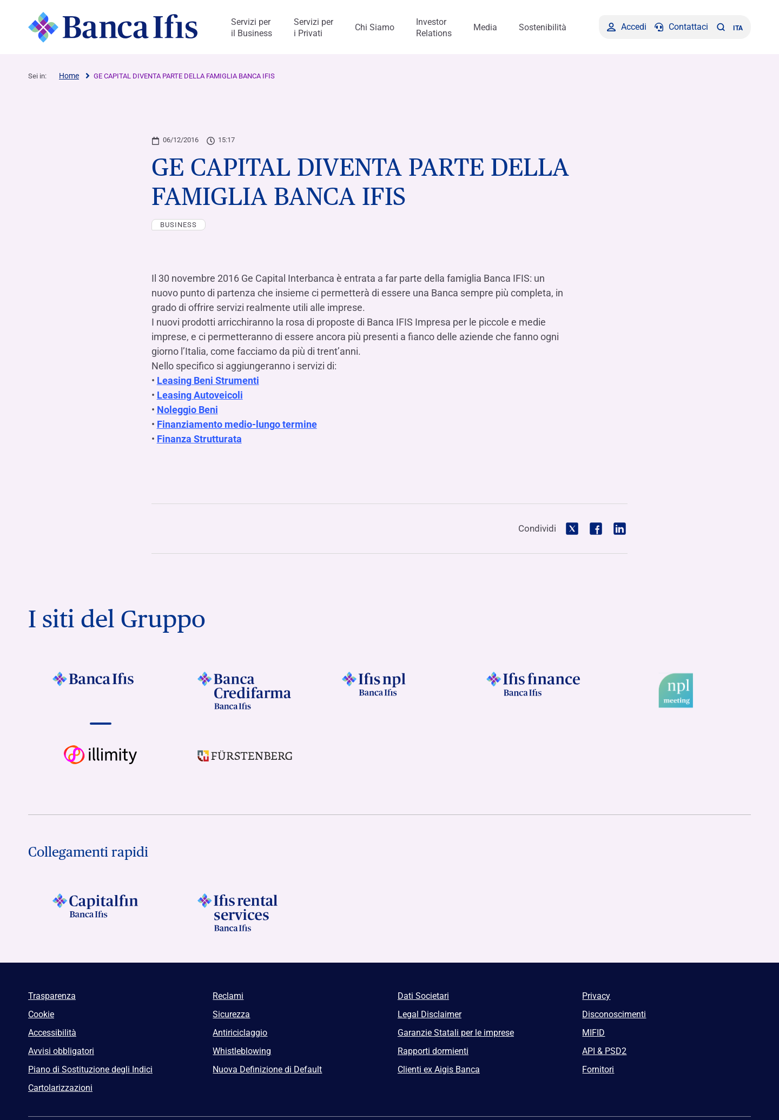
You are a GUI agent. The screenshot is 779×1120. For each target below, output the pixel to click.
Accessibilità (52, 1033)
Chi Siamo (374, 27)
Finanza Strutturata (199, 439)
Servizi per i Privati (313, 27)
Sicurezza (231, 1014)
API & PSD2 (604, 1051)
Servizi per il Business (251, 27)
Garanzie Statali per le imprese (456, 1033)
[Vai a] (389, 690)
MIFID (593, 1033)
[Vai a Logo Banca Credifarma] (245, 690)
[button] (720, 27)
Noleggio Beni (187, 409)
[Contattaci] (681, 27)
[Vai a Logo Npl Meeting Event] (678, 690)
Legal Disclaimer (429, 1014)
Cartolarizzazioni (60, 1088)
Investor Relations (434, 27)
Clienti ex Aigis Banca (439, 1069)
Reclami (228, 996)
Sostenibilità (542, 27)
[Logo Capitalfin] (100, 912)
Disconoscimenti (614, 1014)
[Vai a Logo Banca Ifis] (100, 690)
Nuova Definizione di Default (267, 1069)
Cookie (41, 1014)
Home (69, 75)
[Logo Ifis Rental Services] (245, 912)
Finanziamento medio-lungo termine (237, 424)
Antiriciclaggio (240, 1033)
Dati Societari (423, 996)
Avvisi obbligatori (61, 1051)
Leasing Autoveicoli (200, 395)
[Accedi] (626, 27)
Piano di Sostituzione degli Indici (90, 1069)
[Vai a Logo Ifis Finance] (534, 690)
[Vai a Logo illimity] (100, 764)
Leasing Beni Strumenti (208, 380)
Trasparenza (52, 996)
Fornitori (598, 1069)
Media (485, 27)
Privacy (596, 996)
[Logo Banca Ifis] (113, 27)
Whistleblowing (242, 1051)
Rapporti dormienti (433, 1051)
